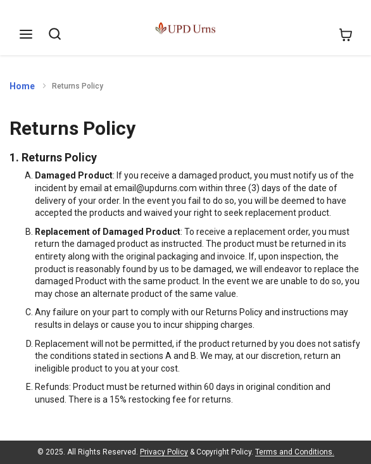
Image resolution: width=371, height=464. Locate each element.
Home (22, 86)
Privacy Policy (164, 452)
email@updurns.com (155, 188)
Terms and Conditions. (294, 452)
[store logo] (181, 30)
